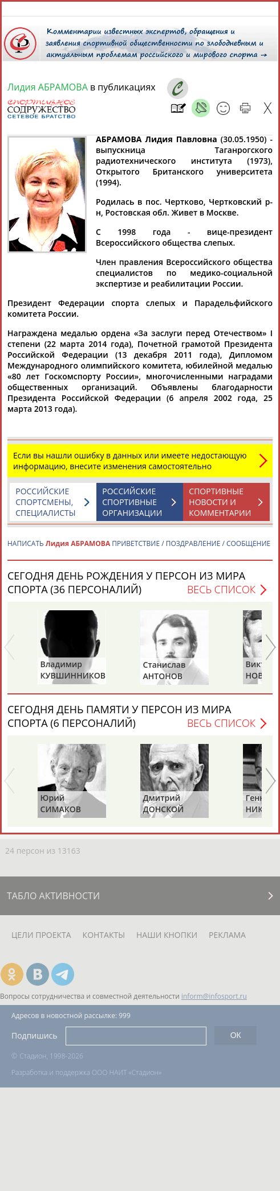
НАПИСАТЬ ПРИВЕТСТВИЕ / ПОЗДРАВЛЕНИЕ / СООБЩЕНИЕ (138, 549)
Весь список (221, 595)
